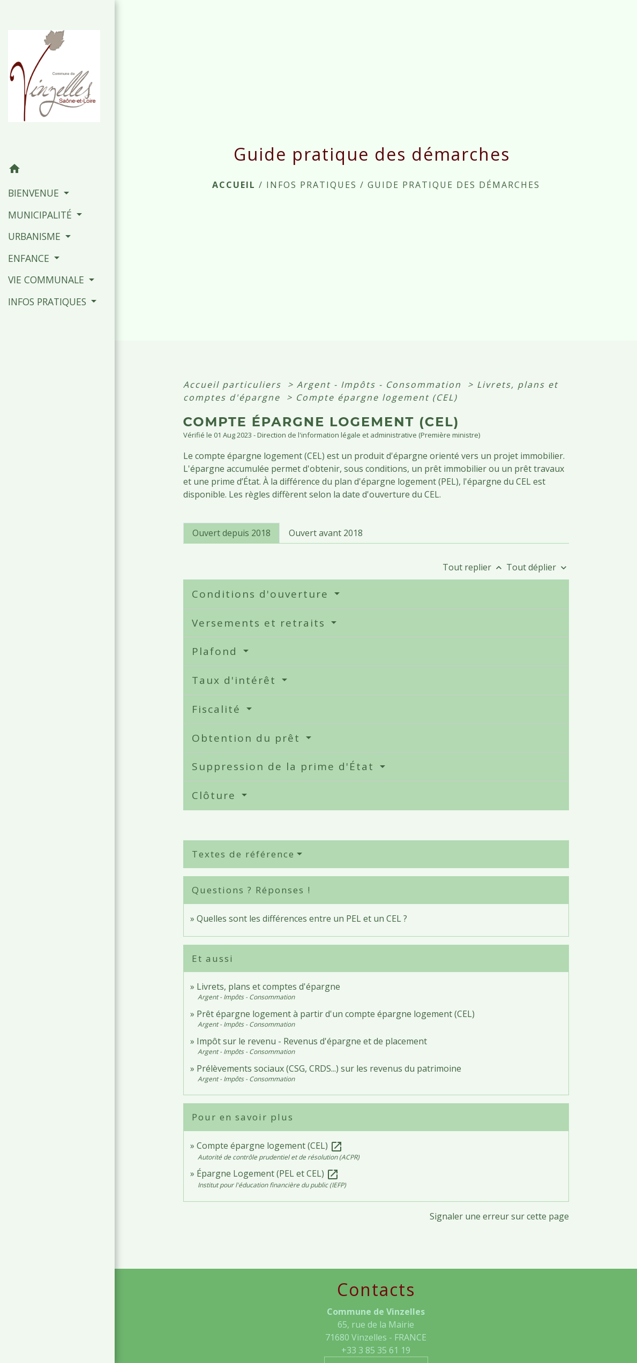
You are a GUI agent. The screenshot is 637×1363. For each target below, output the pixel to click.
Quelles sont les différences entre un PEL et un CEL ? (302, 918)
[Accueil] (57, 79)
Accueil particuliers (233, 384)
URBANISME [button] (35, 236)
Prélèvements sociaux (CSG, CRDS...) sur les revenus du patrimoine (329, 1068)
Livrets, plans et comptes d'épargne (268, 986)
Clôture (215, 795)
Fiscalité (218, 709)
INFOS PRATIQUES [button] (48, 301)
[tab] (231, 533)
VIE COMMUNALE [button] (47, 279)
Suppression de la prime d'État (285, 766)
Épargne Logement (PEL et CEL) (268, 1173)
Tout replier (474, 567)
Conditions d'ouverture (262, 594)
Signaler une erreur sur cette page (499, 1216)
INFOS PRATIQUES (311, 185)
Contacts (376, 1289)
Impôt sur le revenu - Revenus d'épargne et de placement (312, 1041)
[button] (57, 170)
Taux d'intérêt (236, 680)
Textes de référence (243, 854)
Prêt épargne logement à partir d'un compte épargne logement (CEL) (336, 1014)
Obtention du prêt (248, 738)
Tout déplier (537, 567)
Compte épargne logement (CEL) (377, 397)
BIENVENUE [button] (35, 192)
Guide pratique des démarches (454, 185)
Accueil (234, 185)
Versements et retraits (260, 623)
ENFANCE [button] (30, 258)
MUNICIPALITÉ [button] (41, 214)
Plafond (216, 651)
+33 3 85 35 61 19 (375, 1350)
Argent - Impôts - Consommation (380, 384)
